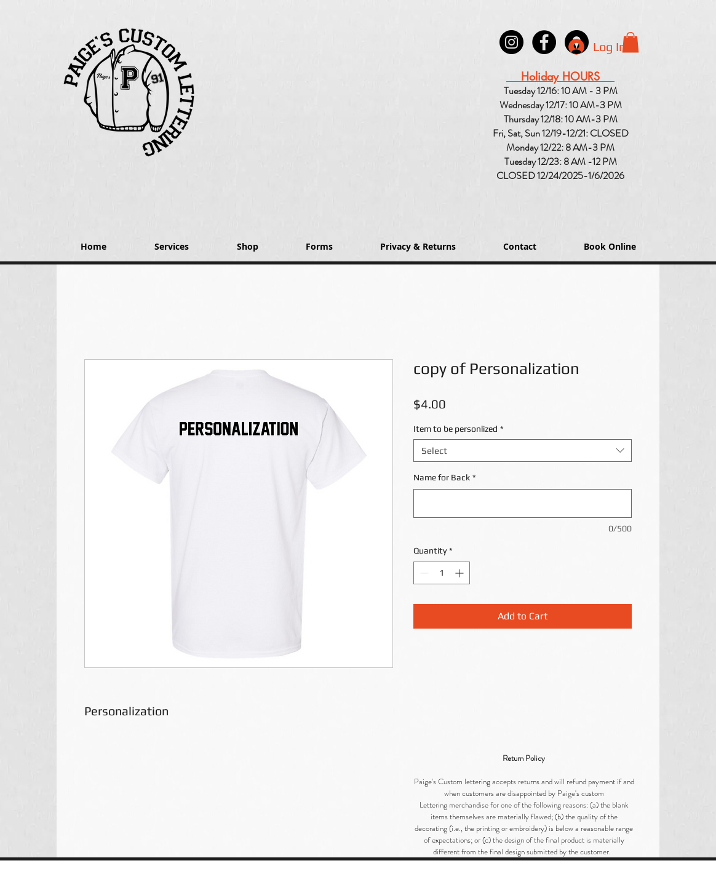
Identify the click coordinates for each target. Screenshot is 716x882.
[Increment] (460, 573)
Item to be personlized (458, 429)
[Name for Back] (522, 503)
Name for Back (444, 477)
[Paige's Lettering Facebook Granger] (544, 42)
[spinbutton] (442, 573)
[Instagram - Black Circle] (511, 42)
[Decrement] (423, 573)
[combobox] (522, 451)
